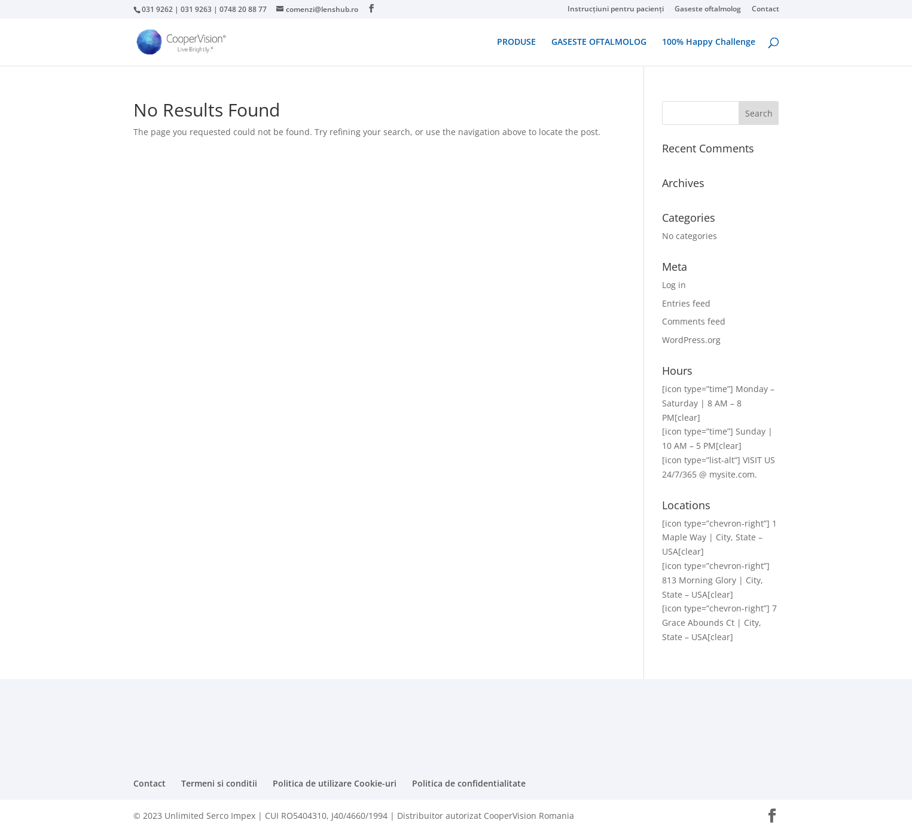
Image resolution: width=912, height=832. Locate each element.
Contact (765, 9)
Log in (674, 284)
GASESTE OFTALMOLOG (598, 42)
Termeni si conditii (219, 783)
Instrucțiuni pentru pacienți (616, 9)
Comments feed (693, 321)
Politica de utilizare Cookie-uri (334, 783)
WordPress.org (691, 339)
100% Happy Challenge (708, 42)
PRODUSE (516, 42)
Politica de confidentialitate (469, 783)
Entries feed (686, 303)
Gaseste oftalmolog (708, 9)
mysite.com (732, 474)
